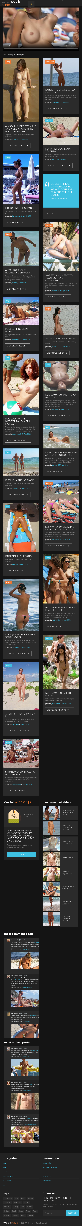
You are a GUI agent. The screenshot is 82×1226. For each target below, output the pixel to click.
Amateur (7, 1215)
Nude (10, 55)
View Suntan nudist (16, 731)
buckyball (15, 139)
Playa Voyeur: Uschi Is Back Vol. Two (67, 827)
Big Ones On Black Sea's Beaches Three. (60, 608)
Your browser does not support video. (41, 29)
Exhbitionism (8, 1198)
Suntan (15, 1215)
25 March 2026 (25, 647)
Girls (22, 1207)
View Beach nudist (16, 346)
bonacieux (55, 290)
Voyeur (30, 1215)
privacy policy (47, 1163)
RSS (4, 1185)
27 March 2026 (63, 465)
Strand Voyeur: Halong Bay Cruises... (20, 773)
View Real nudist (15, 289)
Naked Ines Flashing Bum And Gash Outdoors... (61, 453)
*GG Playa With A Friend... (60, 338)
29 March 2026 (65, 539)
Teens (23, 1215)
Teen (22, 1198)
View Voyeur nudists (57, 166)
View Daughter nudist (18, 791)
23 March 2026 (26, 340)
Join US (50, 214)
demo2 (5, 1172)
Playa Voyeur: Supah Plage (67, 842)
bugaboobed (16, 434)
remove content (48, 1172)
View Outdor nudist (56, 546)
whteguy (15, 564)
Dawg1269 (55, 102)
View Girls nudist (55, 353)
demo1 (5, 1167)
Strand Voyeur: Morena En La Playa (68, 812)
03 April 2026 (64, 409)
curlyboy (15, 283)
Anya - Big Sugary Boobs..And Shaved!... (18, 271)
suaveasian (56, 704)
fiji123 (54, 159)
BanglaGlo (55, 409)
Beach (14, 1211)
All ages (8, 582)
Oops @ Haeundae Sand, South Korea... (20, 635)
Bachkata (15, 647)
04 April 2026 (61, 159)
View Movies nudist (16, 440)
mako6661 (55, 347)
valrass (54, 465)
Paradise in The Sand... (19, 556)
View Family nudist (16, 494)
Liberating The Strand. (19, 208)
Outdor (8, 234)
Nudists (29, 1207)
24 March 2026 (27, 784)
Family (8, 62)
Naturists (49, 120)
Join (22, 854)
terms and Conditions (50, 1167)
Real (7, 506)
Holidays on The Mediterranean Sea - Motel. (18, 421)
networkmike (16, 784)
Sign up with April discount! (28, 816)
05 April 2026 (24, 139)
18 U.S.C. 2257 (47, 1176)
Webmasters (47, 1181)
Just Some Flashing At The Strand (68, 918)
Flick (7, 358)
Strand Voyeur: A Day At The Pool (68, 888)
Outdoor (30, 1198)
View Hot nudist (55, 471)
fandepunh (16, 216)
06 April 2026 (24, 724)
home (5, 55)
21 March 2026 (66, 347)
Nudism (8, 665)
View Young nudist (16, 146)
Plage (8, 301)
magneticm (16, 488)
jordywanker (56, 620)
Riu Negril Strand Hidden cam (67, 873)
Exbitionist (7, 1202)
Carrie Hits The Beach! (67, 858)
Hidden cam (50, 62)
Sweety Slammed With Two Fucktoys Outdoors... (59, 278)
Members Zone (8, 1176)
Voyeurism (17, 1202)
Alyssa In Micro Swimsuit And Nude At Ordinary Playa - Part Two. (20, 129)
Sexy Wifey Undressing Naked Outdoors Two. (59, 528)
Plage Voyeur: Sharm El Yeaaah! (67, 903)
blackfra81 (15, 340)
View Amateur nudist (57, 416)
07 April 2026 (23, 283)
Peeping (8, 742)
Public (35, 1211)
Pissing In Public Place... (20, 480)
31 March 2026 (26, 216)
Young (16, 1207)
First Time (7, 1207)
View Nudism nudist (16, 653)
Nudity (26, 1202)
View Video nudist (56, 626)
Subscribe (73, 1213)
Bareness (49, 225)
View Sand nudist (55, 109)
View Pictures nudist (17, 222)
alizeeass (55, 539)
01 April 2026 (25, 488)
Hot (16, 1198)
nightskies (15, 724)
